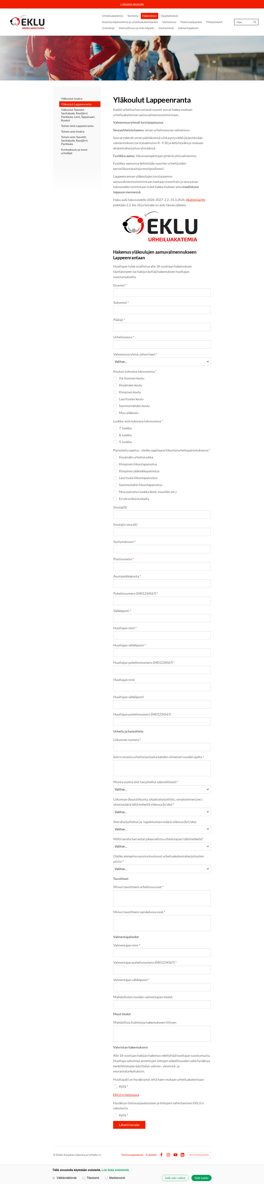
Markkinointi (115, 1177)
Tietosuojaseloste (132, 1154)
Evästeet (151, 1154)
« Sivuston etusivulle (132, 4)
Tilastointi (90, 1177)
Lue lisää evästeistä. (115, 1170)
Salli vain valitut (175, 1178)
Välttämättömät (64, 1177)
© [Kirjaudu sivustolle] (54, 1154)
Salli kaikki (201, 1178)
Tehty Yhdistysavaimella (199, 1155)
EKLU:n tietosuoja (126, 1095)
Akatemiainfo (195, 200)
